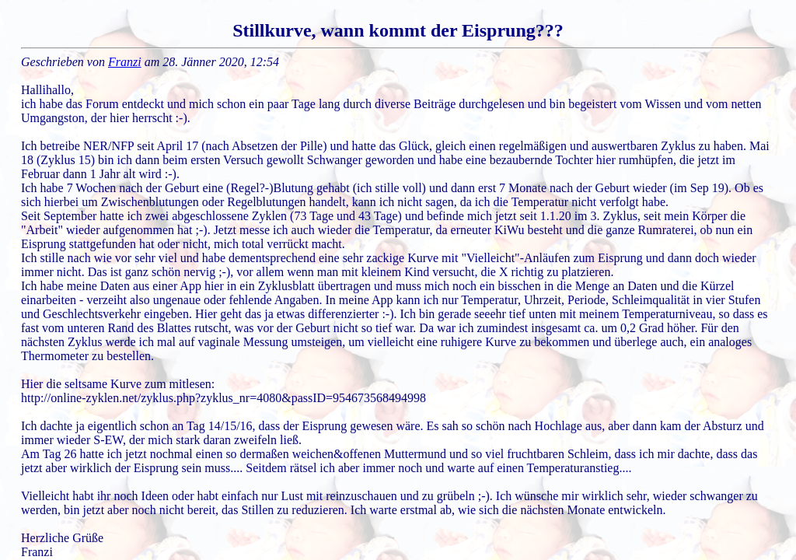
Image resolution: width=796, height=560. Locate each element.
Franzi (124, 61)
